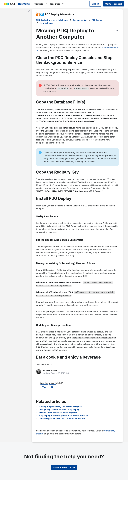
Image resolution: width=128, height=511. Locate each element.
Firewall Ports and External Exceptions (58, 411)
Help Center (24, 4)
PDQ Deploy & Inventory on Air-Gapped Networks (63, 414)
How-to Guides (47, 23)
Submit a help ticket (64, 466)
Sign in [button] (95, 3)
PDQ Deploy (97, 20)
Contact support (113, 4)
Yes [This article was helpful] (44, 385)
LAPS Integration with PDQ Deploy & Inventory (62, 417)
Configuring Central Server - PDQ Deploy (59, 408)
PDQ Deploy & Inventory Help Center (52, 20)
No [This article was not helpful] (52, 385)
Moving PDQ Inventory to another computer (60, 405)
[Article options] (117, 30)
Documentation (80, 20)
